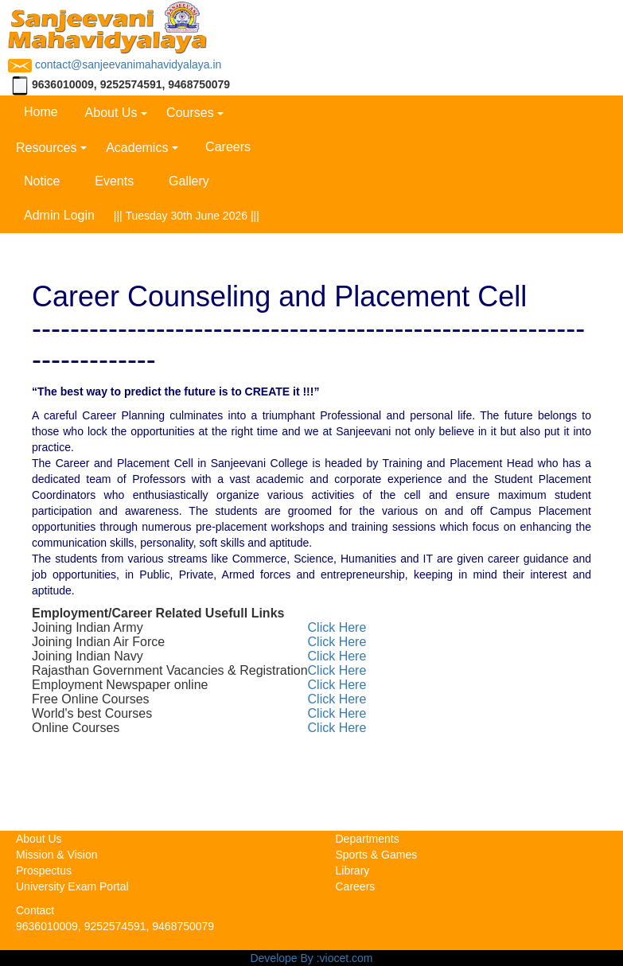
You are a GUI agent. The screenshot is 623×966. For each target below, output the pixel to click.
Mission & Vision (56, 854)
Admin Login (59, 215)
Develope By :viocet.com (311, 958)
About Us (111, 112)
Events (114, 181)
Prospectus (44, 870)
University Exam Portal (72, 886)
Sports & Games (377, 854)
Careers (228, 147)
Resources (46, 147)
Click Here (337, 627)
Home (41, 112)
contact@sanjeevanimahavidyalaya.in (114, 64)
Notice (42, 181)
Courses (190, 112)
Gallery (189, 181)
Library (353, 870)
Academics (137, 147)
